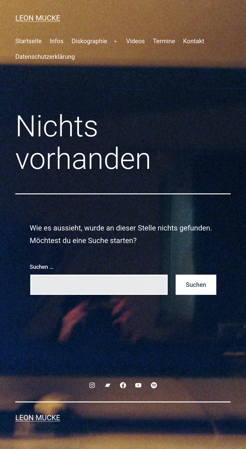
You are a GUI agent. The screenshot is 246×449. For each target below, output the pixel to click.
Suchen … (41, 267)
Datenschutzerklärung (45, 56)
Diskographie (89, 41)
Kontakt (193, 41)
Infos (56, 41)
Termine (164, 41)
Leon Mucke (37, 18)
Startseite (28, 41)
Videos (135, 41)
